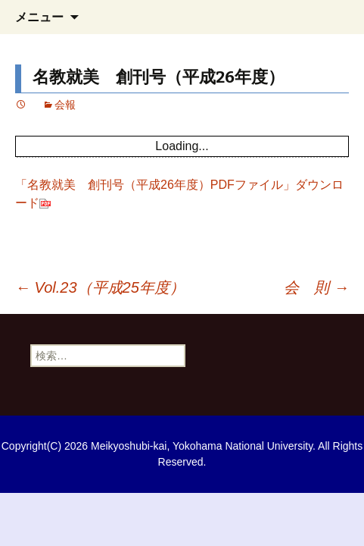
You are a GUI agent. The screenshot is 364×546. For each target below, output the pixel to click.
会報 (65, 105)
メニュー (39, 16)
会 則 (316, 287)
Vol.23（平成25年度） (100, 287)
